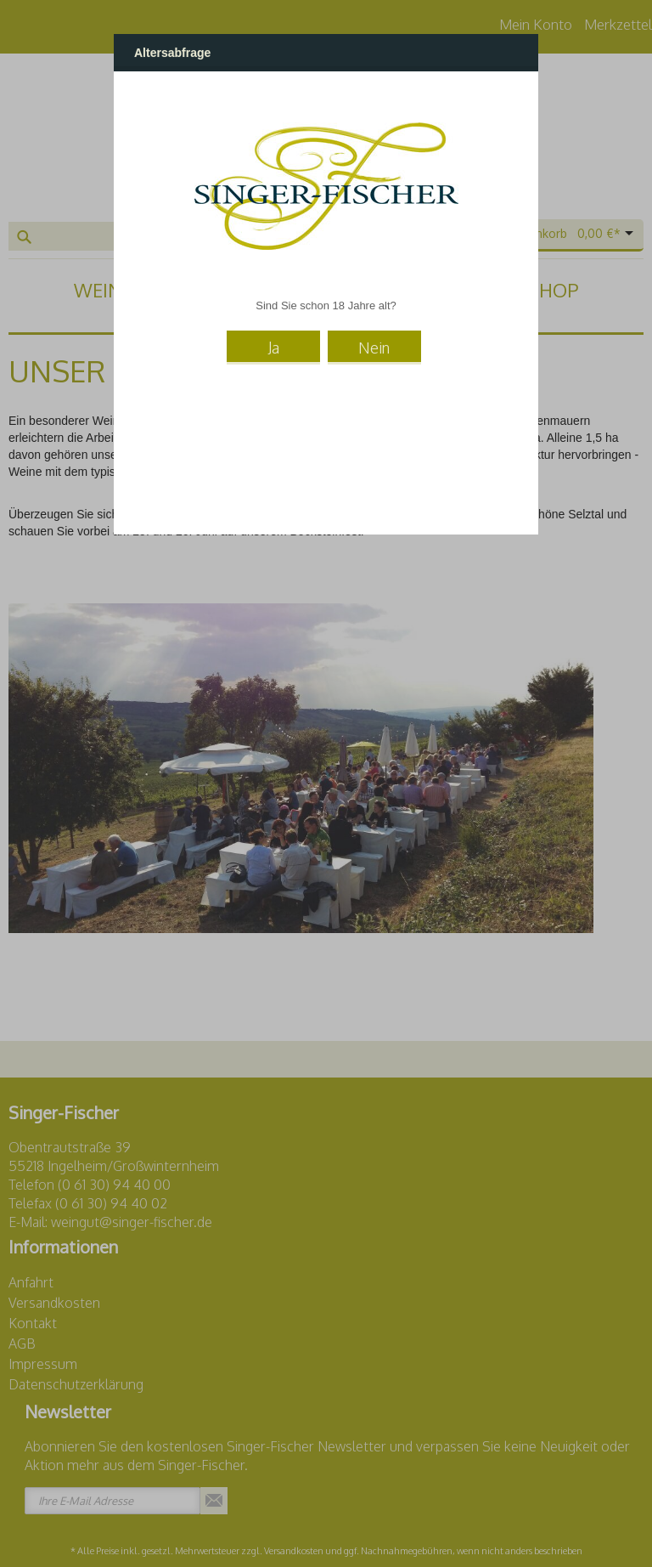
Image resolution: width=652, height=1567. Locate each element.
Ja (273, 346)
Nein (374, 346)
